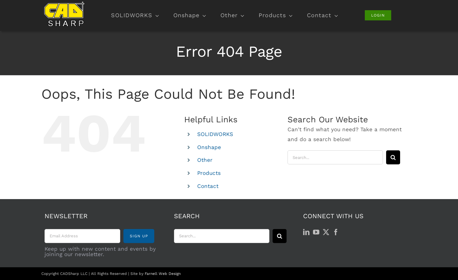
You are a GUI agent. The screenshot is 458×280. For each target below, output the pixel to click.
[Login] (378, 15)
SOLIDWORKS (215, 134)
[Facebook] (336, 232)
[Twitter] (326, 232)
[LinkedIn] (306, 232)
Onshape (209, 147)
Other (204, 160)
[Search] (393, 157)
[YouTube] (316, 232)
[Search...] (335, 157)
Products (209, 173)
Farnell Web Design (163, 273)
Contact (208, 186)
